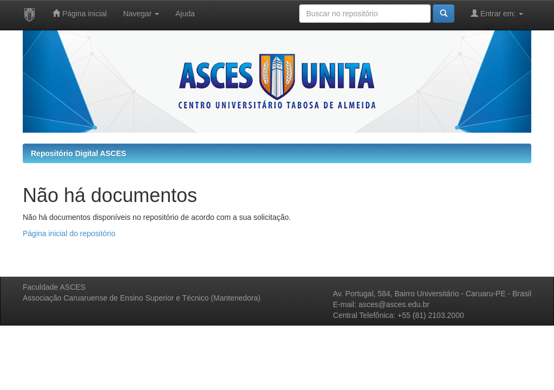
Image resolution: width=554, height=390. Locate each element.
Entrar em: (497, 13)
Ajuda (185, 13)
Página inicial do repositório (69, 233)
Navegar (141, 13)
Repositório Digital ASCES (78, 153)
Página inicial (79, 13)
